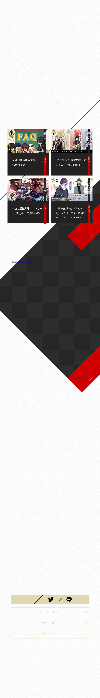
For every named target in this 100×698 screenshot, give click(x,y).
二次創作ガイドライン (62, 633)
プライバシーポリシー (62, 612)
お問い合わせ (64, 622)
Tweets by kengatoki (21, 262)
